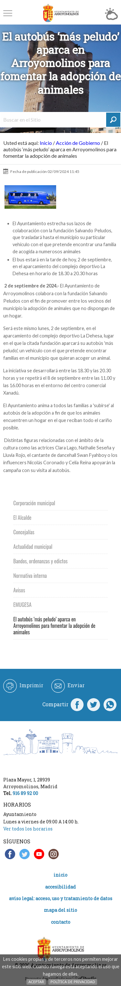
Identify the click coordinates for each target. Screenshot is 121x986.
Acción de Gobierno (78, 143)
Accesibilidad (60, 887)
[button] (7, 13)
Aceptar (36, 981)
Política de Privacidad (72, 981)
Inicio (46, 143)
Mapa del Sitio (60, 910)
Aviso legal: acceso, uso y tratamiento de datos (60, 898)
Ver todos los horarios (28, 829)
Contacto (60, 922)
